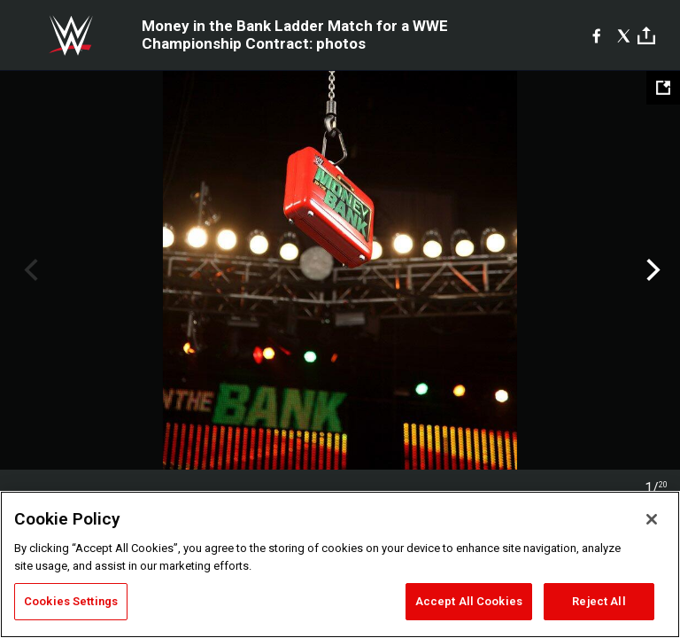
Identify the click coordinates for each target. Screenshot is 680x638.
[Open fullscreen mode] (663, 88)
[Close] (651, 519)
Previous (28, 270)
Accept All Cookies (468, 601)
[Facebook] (596, 35)
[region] (340, 564)
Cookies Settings (71, 601)
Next (651, 270)
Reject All (598, 601)
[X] (624, 35)
